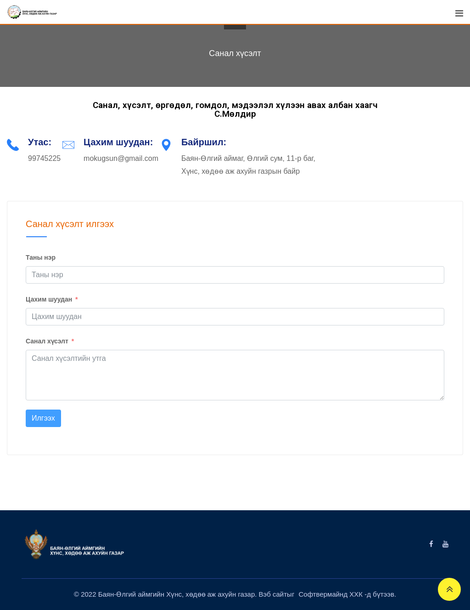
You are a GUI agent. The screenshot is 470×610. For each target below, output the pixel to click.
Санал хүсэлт (47, 341)
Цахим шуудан (49, 299)
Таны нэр (41, 257)
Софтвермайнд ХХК (332, 594)
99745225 (44, 158)
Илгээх (43, 418)
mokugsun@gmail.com (121, 158)
